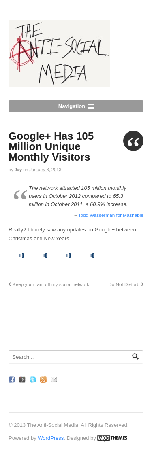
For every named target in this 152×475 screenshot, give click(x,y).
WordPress (51, 438)
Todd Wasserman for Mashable (110, 215)
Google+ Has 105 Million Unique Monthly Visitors (51, 146)
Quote (133, 141)
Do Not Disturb (123, 284)
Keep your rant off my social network (51, 284)
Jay (18, 169)
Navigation (71, 106)
